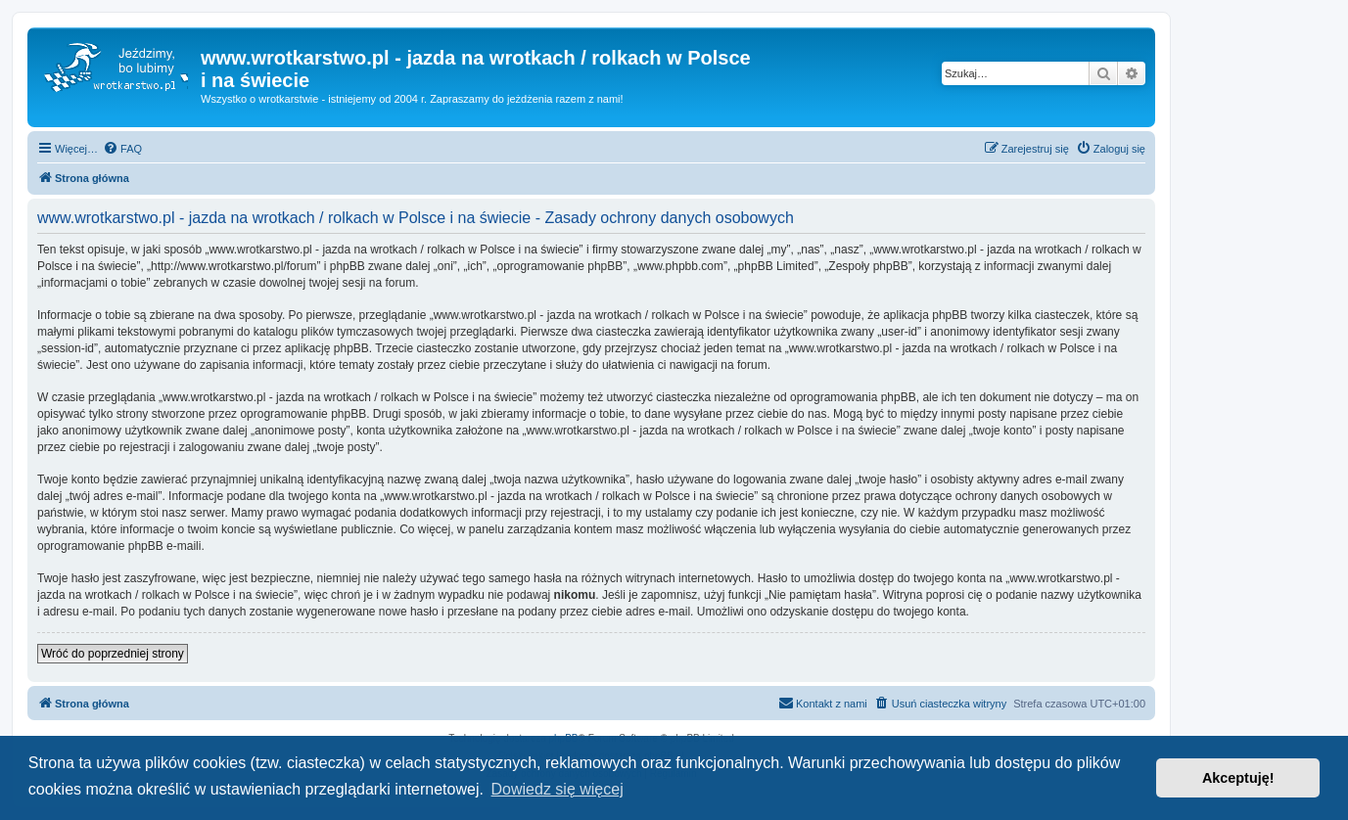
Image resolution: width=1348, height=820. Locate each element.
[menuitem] (122, 148)
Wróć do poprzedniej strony (112, 654)
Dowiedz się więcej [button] (557, 789)
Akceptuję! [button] (1238, 778)
